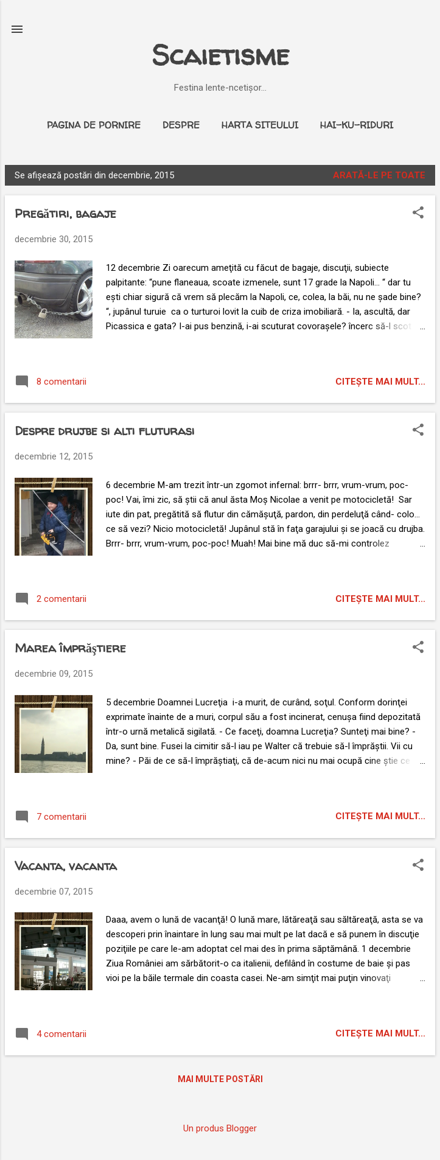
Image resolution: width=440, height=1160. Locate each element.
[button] (418, 213)
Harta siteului (260, 125)
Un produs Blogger (220, 1128)
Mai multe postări (220, 1079)
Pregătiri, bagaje (65, 213)
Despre (181, 125)
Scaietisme (220, 55)
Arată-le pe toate (379, 175)
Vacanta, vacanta (66, 866)
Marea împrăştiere (70, 648)
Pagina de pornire (94, 125)
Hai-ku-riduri (356, 125)
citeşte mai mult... (380, 381)
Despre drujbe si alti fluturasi (105, 430)
